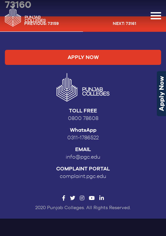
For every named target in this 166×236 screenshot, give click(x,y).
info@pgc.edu (83, 157)
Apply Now (161, 93)
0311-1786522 (83, 137)
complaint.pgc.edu (83, 176)
